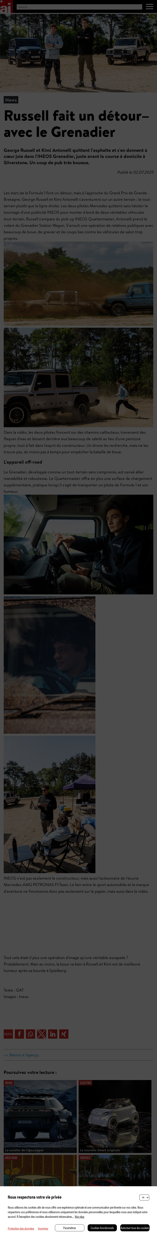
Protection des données (21, 1228)
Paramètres (69, 1227)
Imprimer (43, 1228)
